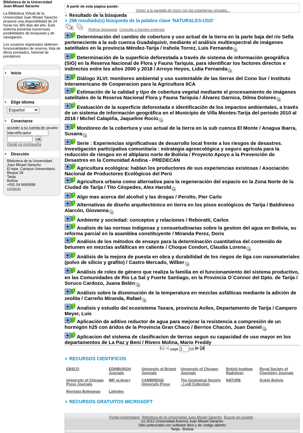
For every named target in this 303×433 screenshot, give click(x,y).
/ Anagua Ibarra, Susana (181, 130)
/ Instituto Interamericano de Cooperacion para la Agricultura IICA (177, 81)
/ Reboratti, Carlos (152, 220)
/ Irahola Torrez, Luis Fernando (179, 42)
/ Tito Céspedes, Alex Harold (179, 184)
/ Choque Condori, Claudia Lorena (173, 244)
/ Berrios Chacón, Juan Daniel (173, 324)
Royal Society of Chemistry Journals (277, 371)
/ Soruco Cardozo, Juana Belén (182, 277)
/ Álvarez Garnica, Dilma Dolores (180, 94)
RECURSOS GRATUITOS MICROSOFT (111, 401)
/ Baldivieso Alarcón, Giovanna (179, 207)
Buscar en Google (238, 417)
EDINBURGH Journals (120, 371)
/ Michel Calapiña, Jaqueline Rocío (181, 112)
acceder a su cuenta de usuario (32, 128)
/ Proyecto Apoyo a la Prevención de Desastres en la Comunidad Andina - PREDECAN (173, 151)
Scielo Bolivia (271, 380)
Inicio (16, 73)
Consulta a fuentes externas (142, 29)
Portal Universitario (124, 417)
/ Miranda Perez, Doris (180, 230)
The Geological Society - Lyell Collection (201, 382)
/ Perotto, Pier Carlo (149, 196)
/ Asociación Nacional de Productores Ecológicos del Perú (177, 170)
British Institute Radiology (239, 371)
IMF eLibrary (119, 380)
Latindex (116, 391)
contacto (14, 189)
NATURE (233, 380)
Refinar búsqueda (102, 29)
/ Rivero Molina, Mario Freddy (178, 339)
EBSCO (72, 369)
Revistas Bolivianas (83, 391)
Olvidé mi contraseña (24, 144)
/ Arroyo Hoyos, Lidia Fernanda (177, 63)
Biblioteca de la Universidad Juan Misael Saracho (182, 417)
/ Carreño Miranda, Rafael (180, 295)
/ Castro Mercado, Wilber (182, 259)
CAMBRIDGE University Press (155, 382)
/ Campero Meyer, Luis (181, 310)
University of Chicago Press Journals (85, 382)
